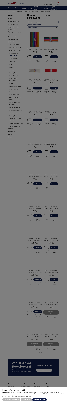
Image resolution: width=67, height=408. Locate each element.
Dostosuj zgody (26, 399)
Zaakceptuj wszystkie (39, 399)
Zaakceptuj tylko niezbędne (11, 399)
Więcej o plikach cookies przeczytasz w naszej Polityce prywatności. (18, 396)
